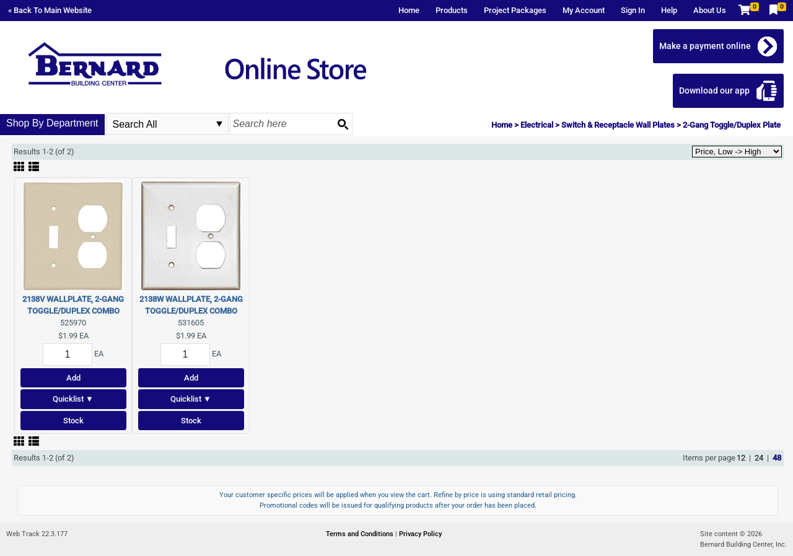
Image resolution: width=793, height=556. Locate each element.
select (219, 124)
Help (669, 10)
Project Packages (515, 10)
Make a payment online (705, 46)
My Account (584, 10)
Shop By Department (52, 123)
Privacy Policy (420, 534)
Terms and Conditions (360, 534)
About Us (709, 10)
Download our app (714, 90)
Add (73, 377)
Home (408, 10)
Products (452, 10)
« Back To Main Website (50, 10)
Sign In (633, 10)
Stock (73, 420)
